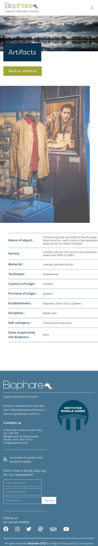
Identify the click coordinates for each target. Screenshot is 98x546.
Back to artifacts (23, 71)
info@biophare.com (15, 442)
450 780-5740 (22, 439)
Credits (52, 543)
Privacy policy (68, 543)
